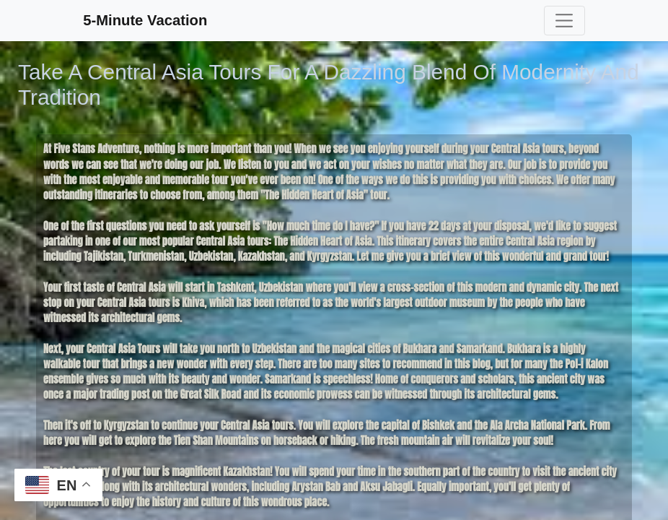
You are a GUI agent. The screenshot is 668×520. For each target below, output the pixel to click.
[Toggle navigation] (564, 20)
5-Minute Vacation (145, 20)
